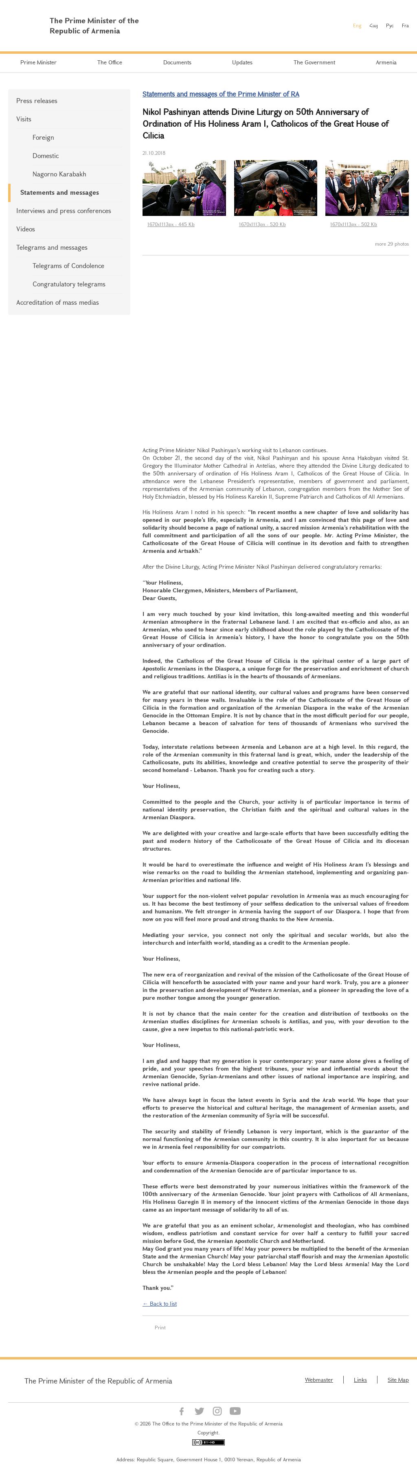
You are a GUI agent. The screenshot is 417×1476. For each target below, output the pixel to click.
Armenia (386, 62)
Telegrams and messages (52, 247)
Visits (23, 118)
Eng (357, 25)
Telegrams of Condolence (68, 265)
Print (160, 1327)
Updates (242, 62)
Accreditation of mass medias (57, 302)
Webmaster (319, 1380)
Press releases (36, 100)
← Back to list (160, 1303)
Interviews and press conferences (63, 210)
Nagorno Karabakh (59, 173)
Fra (405, 25)
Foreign (43, 137)
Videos (25, 228)
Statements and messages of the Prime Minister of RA (221, 94)
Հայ (373, 25)
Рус (390, 25)
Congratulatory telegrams (69, 283)
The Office (109, 62)
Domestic (46, 155)
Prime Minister (38, 62)
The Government (314, 62)
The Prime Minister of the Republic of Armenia (98, 1381)
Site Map (398, 1380)
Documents (177, 62)
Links (360, 1380)
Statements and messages (59, 192)
